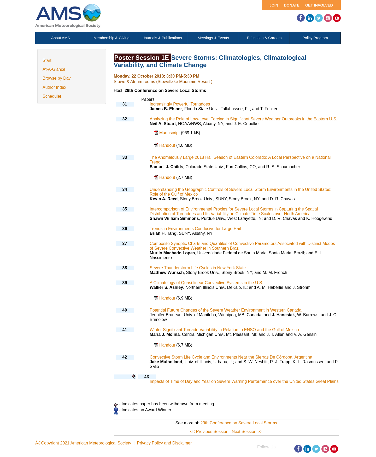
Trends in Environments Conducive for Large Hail (195, 228)
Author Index (54, 87)
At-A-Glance (54, 69)
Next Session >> (247, 431)
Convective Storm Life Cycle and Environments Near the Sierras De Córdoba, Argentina (231, 357)
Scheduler (52, 96)
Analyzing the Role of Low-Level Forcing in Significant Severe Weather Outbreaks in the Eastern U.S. (243, 119)
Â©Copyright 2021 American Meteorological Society (83, 443)
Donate (291, 5)
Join (273, 5)
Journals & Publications (162, 38)
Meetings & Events (213, 38)
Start (47, 60)
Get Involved (319, 5)
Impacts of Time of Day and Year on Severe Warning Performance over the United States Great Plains (244, 381)
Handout (167, 145)
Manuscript (170, 133)
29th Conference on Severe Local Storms (239, 423)
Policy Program (315, 38)
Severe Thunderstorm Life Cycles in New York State (198, 268)
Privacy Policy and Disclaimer (164, 443)
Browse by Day (57, 78)
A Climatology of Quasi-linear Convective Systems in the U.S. (206, 282)
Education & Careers (264, 38)
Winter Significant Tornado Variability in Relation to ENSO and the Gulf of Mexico (224, 329)
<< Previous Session (209, 431)
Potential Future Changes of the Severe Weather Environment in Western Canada (225, 310)
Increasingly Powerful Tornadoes (180, 104)
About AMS (60, 38)
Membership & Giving (111, 38)
